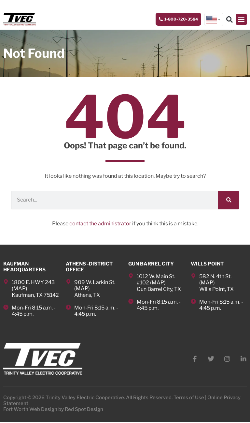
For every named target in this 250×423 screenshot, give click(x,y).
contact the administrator (100, 224)
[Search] (228, 200)
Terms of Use (189, 398)
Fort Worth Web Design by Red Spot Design (53, 410)
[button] (241, 19)
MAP (19, 289)
